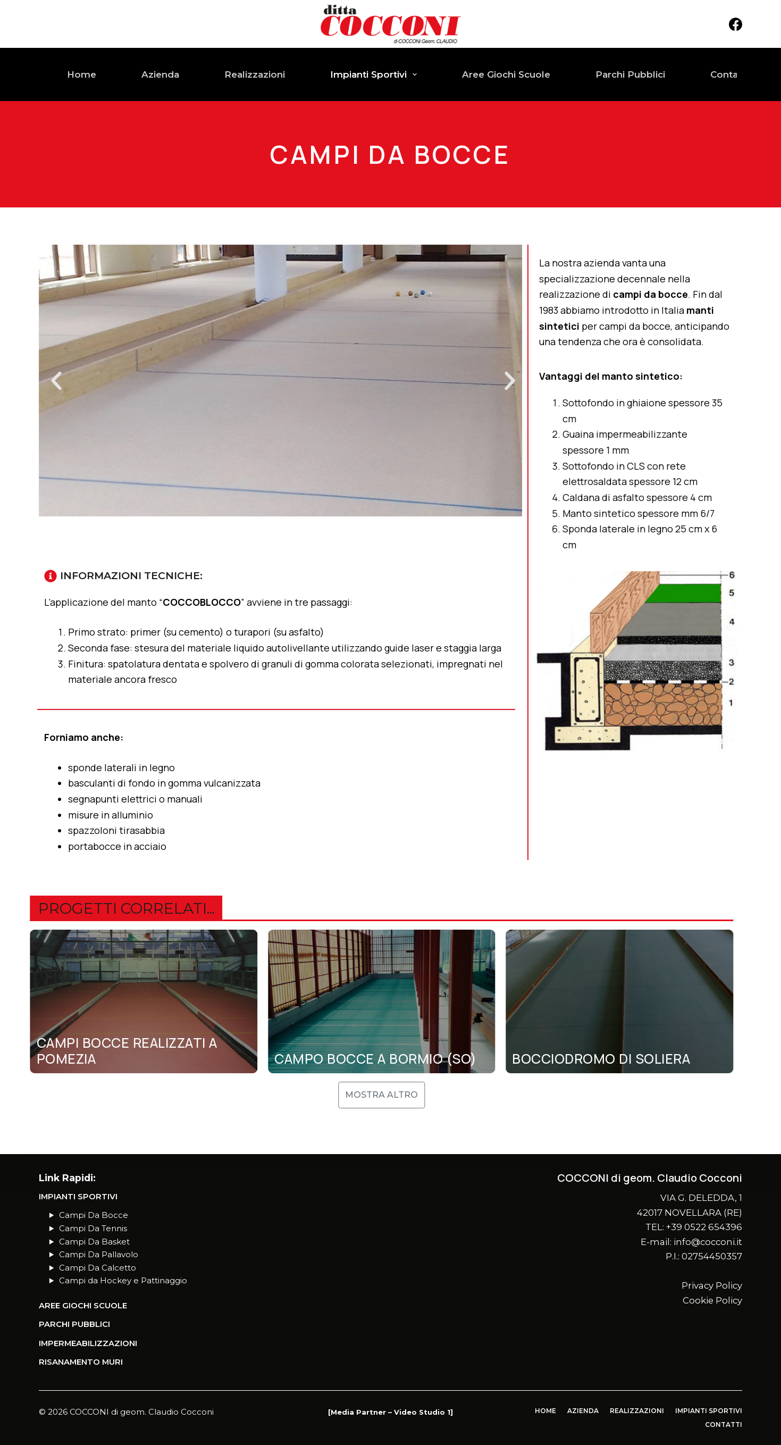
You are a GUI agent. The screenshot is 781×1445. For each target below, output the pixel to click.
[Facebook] (735, 24)
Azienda (160, 74)
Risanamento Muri (81, 1362)
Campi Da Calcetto (97, 1268)
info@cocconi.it (708, 1242)
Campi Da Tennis (93, 1228)
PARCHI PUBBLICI (74, 1324)
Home (81, 74)
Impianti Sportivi (375, 74)
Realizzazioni (254, 74)
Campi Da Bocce (93, 1215)
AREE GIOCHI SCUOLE (83, 1305)
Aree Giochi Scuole (506, 74)
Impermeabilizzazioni (88, 1343)
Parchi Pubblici (630, 74)
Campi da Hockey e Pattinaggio (123, 1280)
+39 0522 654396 (704, 1227)
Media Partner (358, 1412)
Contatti (729, 74)
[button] (56, 381)
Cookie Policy (712, 1300)
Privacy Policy (712, 1285)
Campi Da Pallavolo (98, 1254)
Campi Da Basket (94, 1242)
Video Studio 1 (422, 1412)
